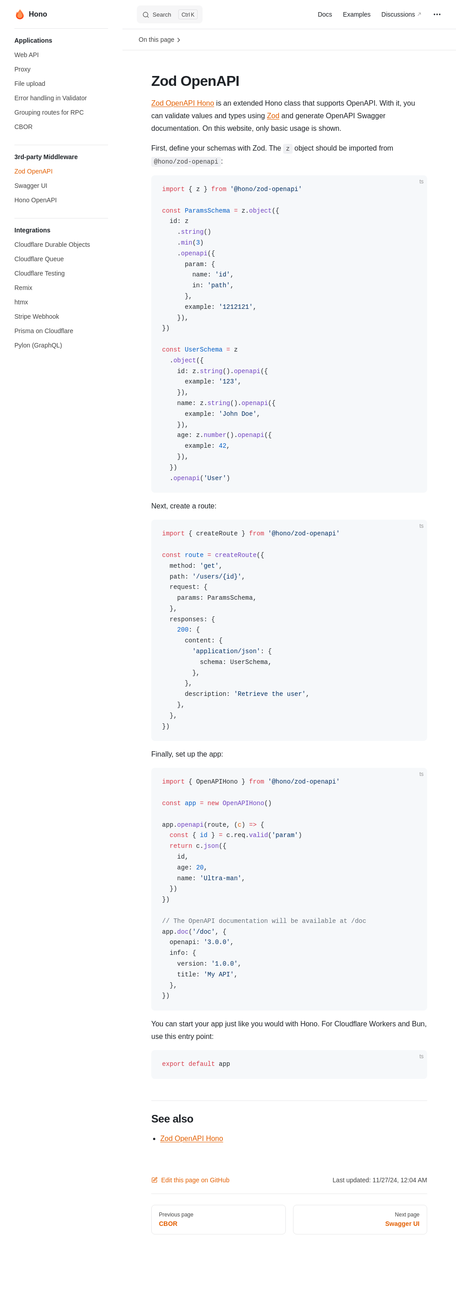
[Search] (170, 14)
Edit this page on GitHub (190, 1180)
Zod (273, 116)
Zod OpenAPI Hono (182, 103)
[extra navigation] (437, 14)
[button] (61, 40)
